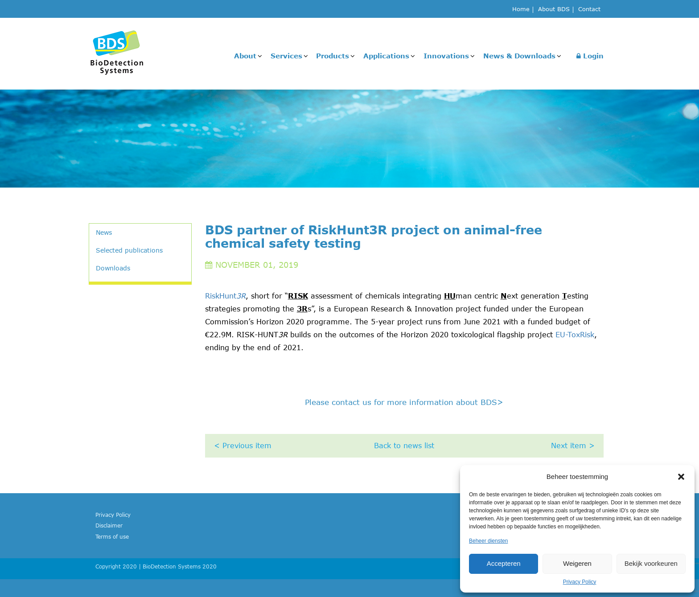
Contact (589, 9)
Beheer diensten (488, 541)
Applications (386, 56)
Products (332, 56)
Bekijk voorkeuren (651, 563)
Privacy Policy (579, 582)
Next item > (573, 446)
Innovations (446, 56)
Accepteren (504, 563)
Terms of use (112, 536)
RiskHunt (225, 296)
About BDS (554, 9)
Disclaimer (109, 525)
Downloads (113, 268)
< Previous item (242, 446)
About (245, 56)
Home (521, 9)
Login (590, 56)
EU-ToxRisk (574, 335)
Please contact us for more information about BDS (404, 402)
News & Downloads (519, 56)
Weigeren (577, 563)
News (104, 232)
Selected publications (129, 250)
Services (286, 56)
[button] (681, 476)
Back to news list (404, 446)
